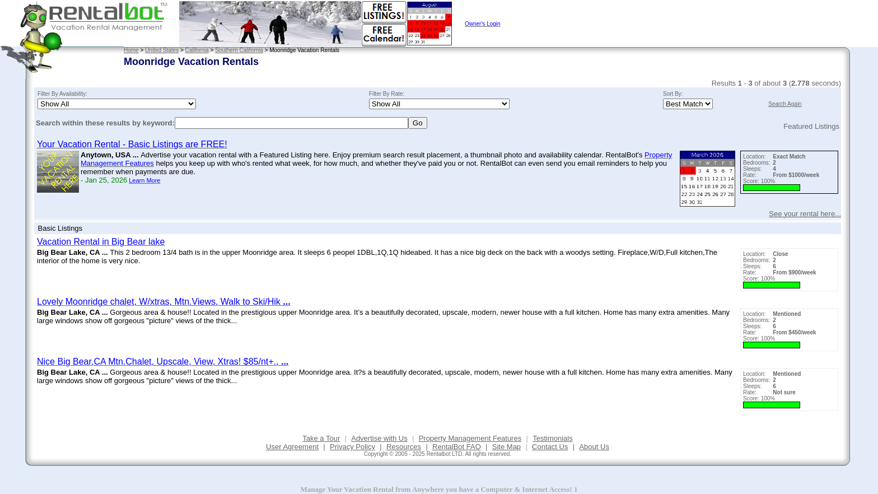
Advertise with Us (379, 438)
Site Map (506, 446)
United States (162, 50)
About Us (594, 446)
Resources (403, 446)
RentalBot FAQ (456, 446)
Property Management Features (470, 438)
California (197, 50)
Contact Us (550, 446)
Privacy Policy (352, 446)
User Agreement (292, 446)
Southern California (239, 50)
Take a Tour (321, 438)
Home (131, 50)
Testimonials (553, 438)
